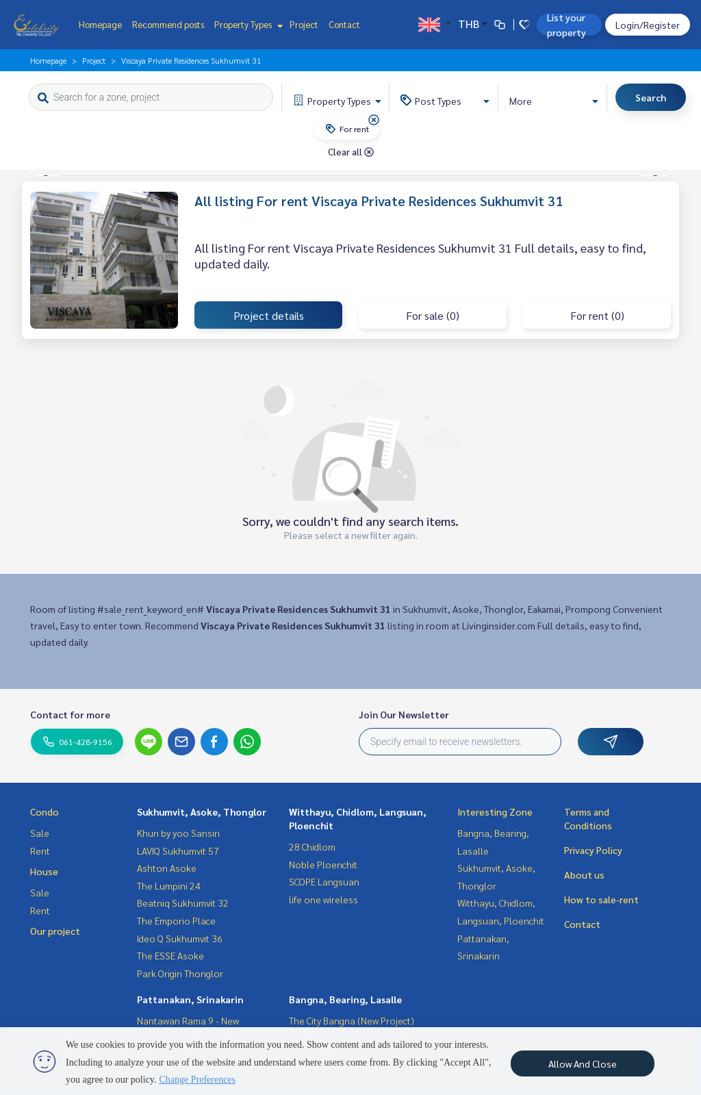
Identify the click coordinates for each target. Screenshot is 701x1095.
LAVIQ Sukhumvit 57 (178, 850)
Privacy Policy (593, 850)
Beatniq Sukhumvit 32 (183, 902)
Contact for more (70, 714)
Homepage (100, 24)
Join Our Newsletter (404, 714)
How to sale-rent (601, 899)
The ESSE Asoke (170, 955)
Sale (39, 833)
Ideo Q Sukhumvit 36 (179, 938)
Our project (55, 930)
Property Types (246, 24)
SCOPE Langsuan (324, 881)
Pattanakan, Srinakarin (190, 999)
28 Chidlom (312, 846)
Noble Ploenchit (323, 864)
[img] (373, 119)
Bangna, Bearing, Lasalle (345, 999)
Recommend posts (168, 24)
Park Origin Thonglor (180, 973)
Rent (40, 850)
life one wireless (323, 899)
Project (304, 24)
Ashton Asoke (166, 867)
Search (650, 97)
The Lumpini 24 (169, 885)
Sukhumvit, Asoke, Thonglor (201, 811)
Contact (344, 24)
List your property (566, 24)
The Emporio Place (176, 920)
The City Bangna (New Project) (351, 1020)
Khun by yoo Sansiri (178, 833)
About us (584, 874)
